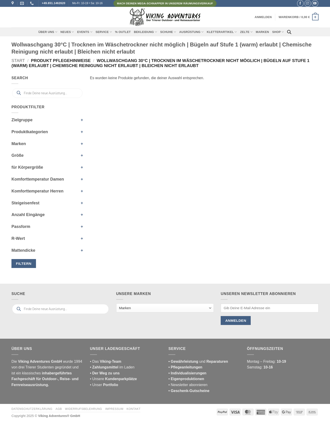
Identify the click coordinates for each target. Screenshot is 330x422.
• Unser (104, 385)
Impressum (114, 409)
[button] (263, 17)
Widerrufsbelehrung (83, 409)
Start (18, 60)
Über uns (47, 32)
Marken (262, 32)
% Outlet (123, 32)
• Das (105, 361)
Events (84, 32)
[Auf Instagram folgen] (307, 3)
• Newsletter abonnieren (187, 385)
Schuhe (168, 32)
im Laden (112, 367)
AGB (58, 409)
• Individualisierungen (187, 373)
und (198, 361)
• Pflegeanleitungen (185, 367)
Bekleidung (145, 32)
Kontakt (133, 409)
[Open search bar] (289, 32)
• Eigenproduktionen (186, 379)
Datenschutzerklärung (31, 409)
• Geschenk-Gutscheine (188, 391)
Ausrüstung (191, 32)
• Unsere (97, 379)
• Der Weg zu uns (105, 373)
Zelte (246, 32)
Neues (67, 32)
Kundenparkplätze (121, 379)
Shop (278, 32)
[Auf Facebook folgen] (300, 3)
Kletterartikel (222, 32)
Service (104, 32)
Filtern (24, 263)
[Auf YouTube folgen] (315, 3)
